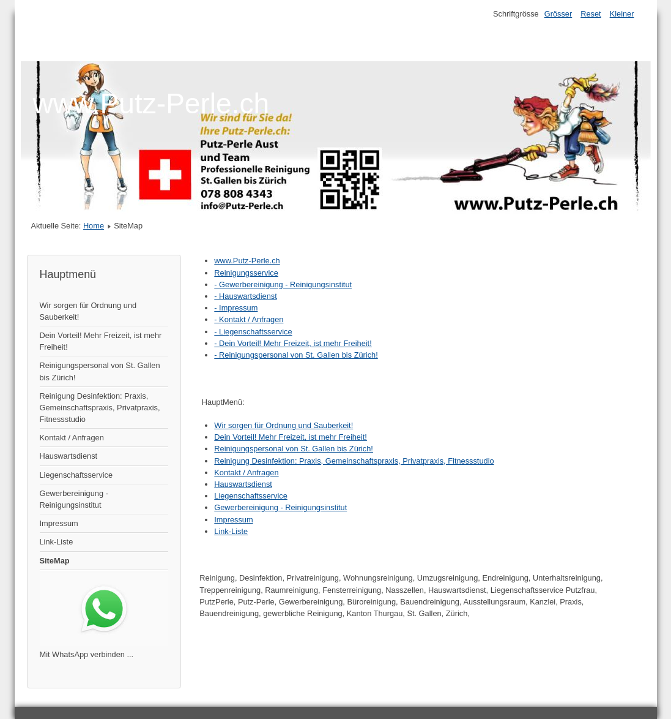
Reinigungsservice (246, 272)
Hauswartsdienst (69, 456)
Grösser (558, 13)
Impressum (59, 523)
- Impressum (236, 307)
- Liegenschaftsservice (253, 331)
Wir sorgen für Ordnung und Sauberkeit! (88, 311)
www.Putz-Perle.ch (247, 260)
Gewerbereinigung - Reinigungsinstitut (74, 499)
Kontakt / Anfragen (72, 437)
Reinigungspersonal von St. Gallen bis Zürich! (100, 371)
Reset (590, 13)
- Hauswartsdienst (245, 296)
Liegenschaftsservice (76, 475)
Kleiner (622, 13)
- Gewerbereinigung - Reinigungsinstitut (283, 284)
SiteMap (55, 560)
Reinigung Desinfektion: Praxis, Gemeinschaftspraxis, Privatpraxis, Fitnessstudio (100, 407)
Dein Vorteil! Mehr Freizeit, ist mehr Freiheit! (101, 341)
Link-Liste (56, 541)
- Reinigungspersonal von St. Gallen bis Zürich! (295, 355)
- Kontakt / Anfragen (248, 319)
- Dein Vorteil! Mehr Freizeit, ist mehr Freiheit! (292, 343)
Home (93, 225)
